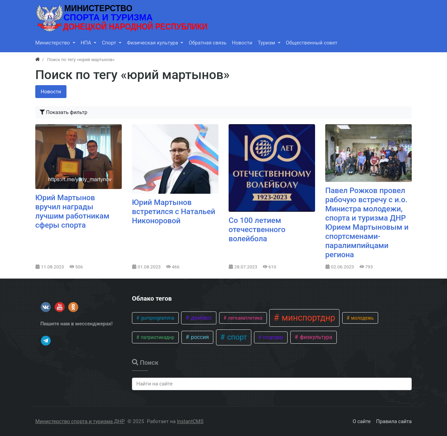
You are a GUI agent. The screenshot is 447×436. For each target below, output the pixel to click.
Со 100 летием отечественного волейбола (257, 229)
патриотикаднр (157, 337)
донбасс (201, 318)
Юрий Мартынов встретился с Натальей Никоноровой (173, 211)
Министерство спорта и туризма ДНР (80, 421)
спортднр (272, 337)
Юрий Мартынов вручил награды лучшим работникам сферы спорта (72, 211)
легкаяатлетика (245, 318)
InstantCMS (190, 421)
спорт (236, 337)
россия (199, 337)
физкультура (315, 337)
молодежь (362, 318)
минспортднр (307, 318)
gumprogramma (157, 318)
